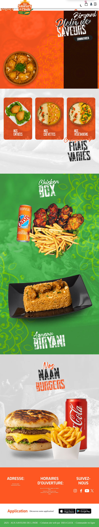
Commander (83, 38)
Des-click (67, 522)
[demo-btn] (95, 4)
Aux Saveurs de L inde (24, 522)
